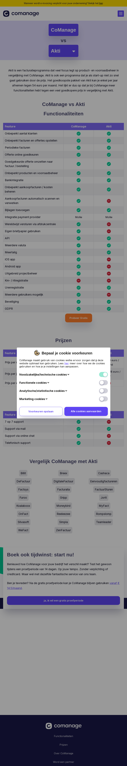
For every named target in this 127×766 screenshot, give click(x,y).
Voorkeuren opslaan (40, 347)
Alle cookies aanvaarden (86, 347)
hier (66, 299)
